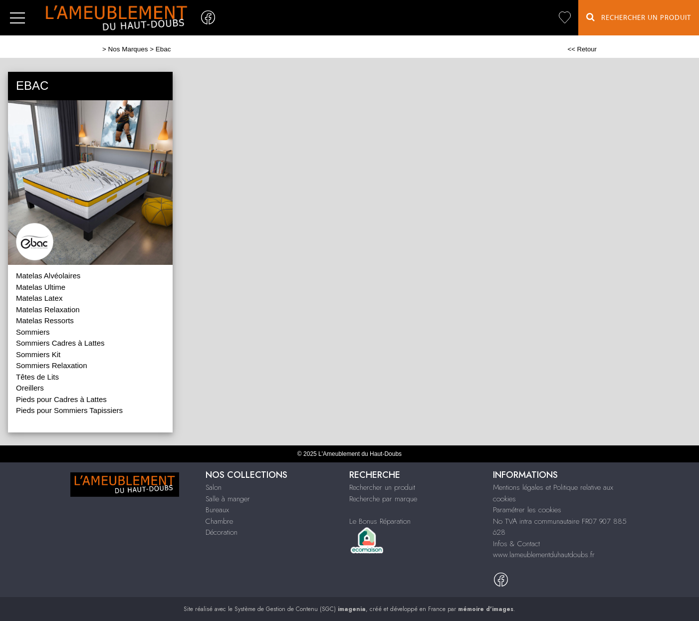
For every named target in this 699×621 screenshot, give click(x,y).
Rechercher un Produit (638, 17)
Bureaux (217, 509)
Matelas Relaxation (48, 309)
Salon (214, 487)
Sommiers (33, 332)
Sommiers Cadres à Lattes (60, 343)
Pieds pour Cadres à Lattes (61, 399)
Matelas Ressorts (45, 320)
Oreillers (30, 388)
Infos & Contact (516, 543)
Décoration (221, 532)
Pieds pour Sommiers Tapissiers (69, 410)
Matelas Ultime (40, 287)
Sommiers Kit (38, 354)
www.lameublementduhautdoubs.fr (544, 554)
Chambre (219, 521)
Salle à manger (228, 498)
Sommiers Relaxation (51, 365)
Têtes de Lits (37, 377)
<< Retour (582, 49)
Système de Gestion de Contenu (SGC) (300, 609)
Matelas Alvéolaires (48, 275)
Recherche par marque (383, 498)
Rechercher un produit (382, 487)
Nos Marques (128, 49)
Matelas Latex (39, 298)
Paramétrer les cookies (527, 509)
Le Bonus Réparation (380, 521)
